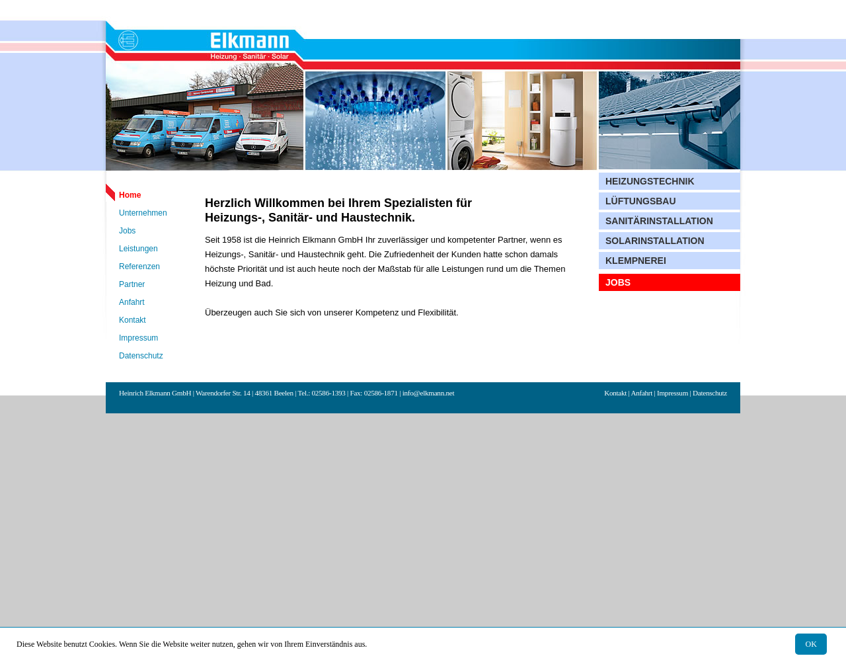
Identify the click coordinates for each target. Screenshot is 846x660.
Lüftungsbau (640, 201)
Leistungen (138, 248)
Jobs (127, 230)
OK (811, 644)
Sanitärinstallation (659, 221)
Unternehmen (143, 213)
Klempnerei (635, 260)
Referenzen (139, 266)
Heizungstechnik (650, 181)
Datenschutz (141, 355)
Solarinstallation (655, 240)
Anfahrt (132, 302)
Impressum (138, 338)
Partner (132, 284)
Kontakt (132, 320)
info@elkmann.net (429, 393)
